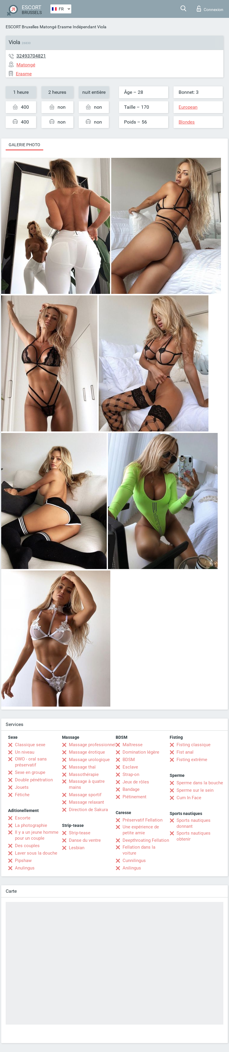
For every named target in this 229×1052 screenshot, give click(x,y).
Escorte (22, 818)
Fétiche (22, 794)
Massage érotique (87, 752)
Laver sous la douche (36, 853)
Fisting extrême (192, 759)
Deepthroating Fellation (146, 840)
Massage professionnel (92, 744)
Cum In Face (189, 797)
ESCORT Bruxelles (22, 26)
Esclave (130, 767)
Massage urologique (89, 759)
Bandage (131, 789)
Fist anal (185, 752)
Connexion (210, 8)
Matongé (48, 26)
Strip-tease (79, 833)
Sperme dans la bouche (200, 783)
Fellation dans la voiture (139, 850)
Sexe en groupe (30, 772)
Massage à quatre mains (87, 784)
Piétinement (134, 796)
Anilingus (132, 868)
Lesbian (76, 847)
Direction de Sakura (88, 809)
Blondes (187, 122)
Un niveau (24, 752)
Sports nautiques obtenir (194, 836)
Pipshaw (23, 860)
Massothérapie (84, 774)
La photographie (31, 825)
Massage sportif (85, 794)
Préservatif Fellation (143, 820)
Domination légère (141, 752)
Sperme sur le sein (195, 790)
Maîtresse (133, 744)
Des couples (27, 845)
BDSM (129, 759)
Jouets (22, 787)
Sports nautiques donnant (194, 823)
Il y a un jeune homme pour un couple (36, 835)
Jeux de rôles (136, 782)
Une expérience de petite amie (141, 830)
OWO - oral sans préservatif (31, 762)
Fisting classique (194, 744)
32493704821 (31, 56)
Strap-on (131, 774)
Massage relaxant (86, 802)
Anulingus (25, 868)
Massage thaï (82, 767)
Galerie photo (24, 144)
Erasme (65, 26)
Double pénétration (34, 780)
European (188, 107)
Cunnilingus (134, 860)
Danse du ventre (85, 840)
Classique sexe (30, 744)
